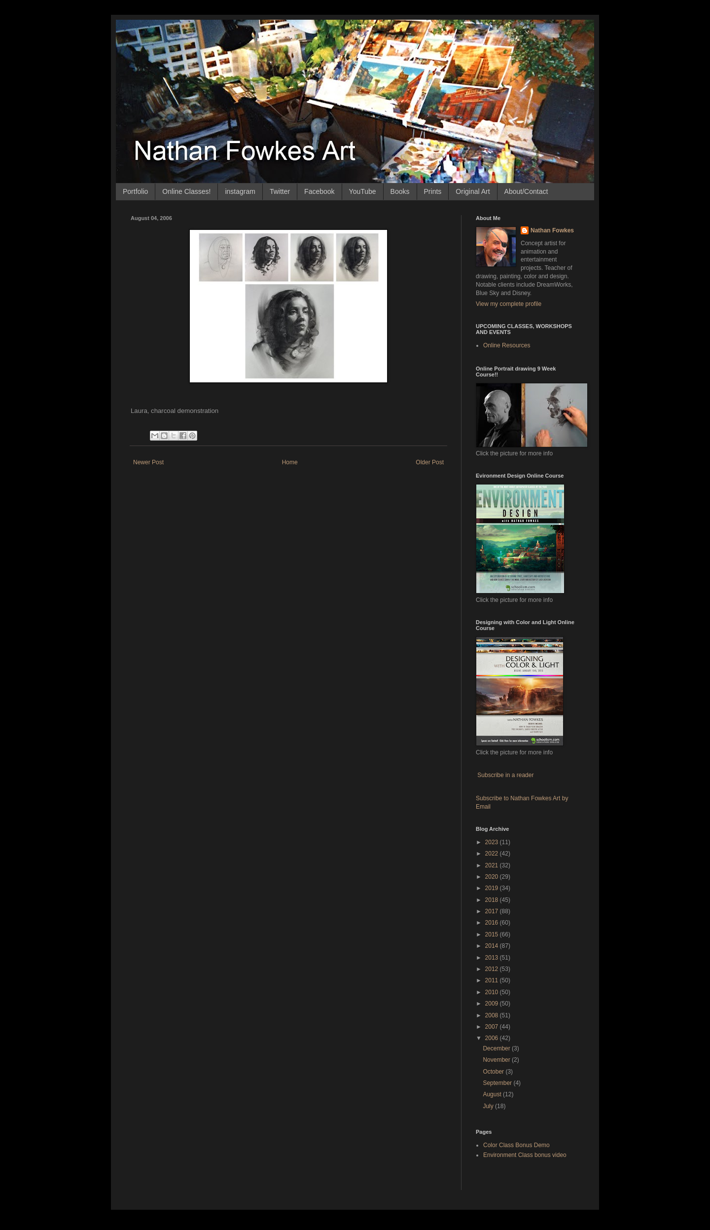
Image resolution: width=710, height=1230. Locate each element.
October (494, 1071)
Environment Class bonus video (525, 1155)
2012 (492, 969)
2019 (492, 888)
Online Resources (506, 345)
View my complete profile (508, 303)
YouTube (362, 191)
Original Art (473, 191)
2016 (492, 922)
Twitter (280, 191)
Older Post (430, 462)
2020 (492, 876)
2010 (492, 992)
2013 (492, 957)
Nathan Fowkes (552, 230)
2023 (492, 842)
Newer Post (148, 462)
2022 (492, 853)
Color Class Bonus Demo (516, 1145)
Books (400, 191)
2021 (492, 865)
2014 (492, 945)
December (497, 1048)
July (489, 1106)
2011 (492, 980)
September (498, 1083)
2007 (492, 1026)
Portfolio (135, 191)
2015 (492, 934)
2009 (492, 1003)
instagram (240, 191)
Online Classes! (186, 191)
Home (290, 462)
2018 (492, 899)
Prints (433, 191)
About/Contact (526, 191)
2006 (492, 1038)
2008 (492, 1015)
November (497, 1059)
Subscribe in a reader (505, 775)
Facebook (319, 191)
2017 (492, 911)
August (493, 1094)
